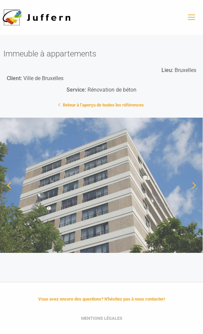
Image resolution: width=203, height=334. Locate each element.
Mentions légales (101, 318)
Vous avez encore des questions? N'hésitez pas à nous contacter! (101, 299)
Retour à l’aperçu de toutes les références (101, 104)
